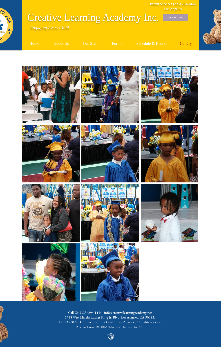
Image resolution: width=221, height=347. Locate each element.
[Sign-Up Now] (175, 17)
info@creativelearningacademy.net (128, 312)
